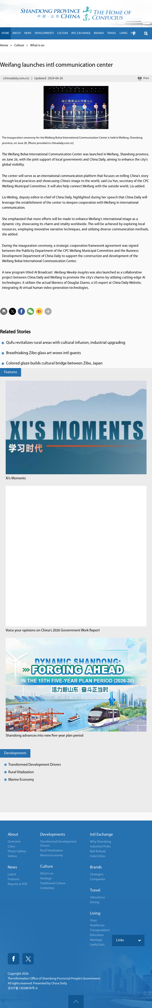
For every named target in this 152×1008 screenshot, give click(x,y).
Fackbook (13, 959)
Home (4, 45)
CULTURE (62, 33)
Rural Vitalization (21, 772)
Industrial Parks (100, 846)
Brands (96, 867)
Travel (95, 890)
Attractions (97, 897)
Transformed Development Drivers (34, 765)
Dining (94, 902)
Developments (15, 753)
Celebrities (47, 888)
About (13, 835)
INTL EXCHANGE (81, 33)
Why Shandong (100, 841)
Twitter (28, 959)
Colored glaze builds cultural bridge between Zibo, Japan (54, 363)
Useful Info (97, 945)
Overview (14, 841)
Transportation (100, 930)
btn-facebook (134, 33)
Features (10, 372)
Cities (11, 846)
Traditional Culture (52, 883)
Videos (12, 856)
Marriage (96, 940)
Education (97, 935)
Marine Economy (21, 780)
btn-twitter (146, 33)
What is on (37, 45)
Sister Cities (97, 856)
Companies (97, 879)
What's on (47, 873)
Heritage (46, 878)
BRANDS (99, 33)
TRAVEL (111, 33)
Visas (93, 920)
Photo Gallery (17, 851)
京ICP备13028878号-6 (22, 988)
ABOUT (16, 33)
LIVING (123, 33)
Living (95, 914)
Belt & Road (98, 851)
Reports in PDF (18, 884)
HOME (5, 33)
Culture (19, 45)
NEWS (27, 33)
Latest (12, 874)
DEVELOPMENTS (44, 33)
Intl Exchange (101, 835)
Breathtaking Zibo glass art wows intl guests (43, 353)
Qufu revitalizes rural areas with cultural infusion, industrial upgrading (65, 343)
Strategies (96, 874)
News (12, 867)
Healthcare (97, 925)
